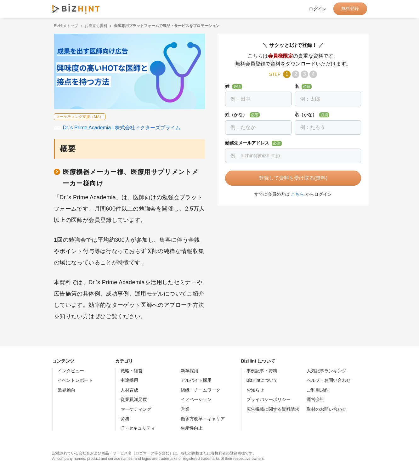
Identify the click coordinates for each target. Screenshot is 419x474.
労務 (125, 418)
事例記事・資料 (261, 370)
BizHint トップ (64, 26)
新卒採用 (189, 370)
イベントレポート (75, 380)
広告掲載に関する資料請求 (272, 409)
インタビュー (71, 370)
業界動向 (66, 389)
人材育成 (129, 389)
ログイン (317, 8)
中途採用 (129, 380)
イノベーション (196, 399)
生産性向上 (192, 428)
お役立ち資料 (94, 26)
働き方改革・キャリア (203, 418)
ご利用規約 (318, 389)
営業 (185, 409)
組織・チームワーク (200, 389)
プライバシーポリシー (268, 399)
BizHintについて (262, 380)
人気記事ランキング (326, 370)
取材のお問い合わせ (326, 409)
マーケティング (136, 409)
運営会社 (315, 399)
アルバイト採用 (196, 380)
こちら (296, 194)
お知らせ (255, 389)
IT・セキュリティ (138, 428)
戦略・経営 (132, 370)
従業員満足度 (134, 399)
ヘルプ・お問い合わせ (329, 380)
